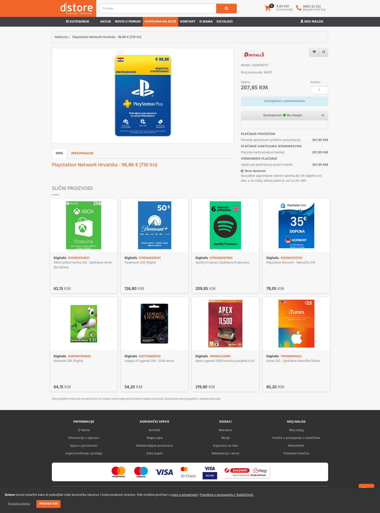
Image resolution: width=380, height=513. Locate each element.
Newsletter (296, 446)
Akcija (225, 438)
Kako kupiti (154, 453)
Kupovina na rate (160, 21)
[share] (323, 52)
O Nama (83, 430)
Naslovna (61, 37)
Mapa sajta (154, 438)
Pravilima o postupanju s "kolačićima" (226, 495)
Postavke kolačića (19, 503)
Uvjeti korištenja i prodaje (83, 453)
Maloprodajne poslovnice (154, 446)
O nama (206, 21)
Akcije (105, 21)
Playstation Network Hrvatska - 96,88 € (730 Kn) (106, 37)
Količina (315, 82)
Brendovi (225, 430)
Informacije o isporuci (83, 438)
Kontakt (188, 21)
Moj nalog (312, 21)
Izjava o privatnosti (83, 446)
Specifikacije (82, 153)
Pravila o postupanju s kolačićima (296, 438)
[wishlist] (314, 52)
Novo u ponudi (128, 21)
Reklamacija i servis (225, 453)
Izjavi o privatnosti (184, 495)
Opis (59, 153)
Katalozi (225, 21)
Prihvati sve (48, 503)
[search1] (226, 8)
